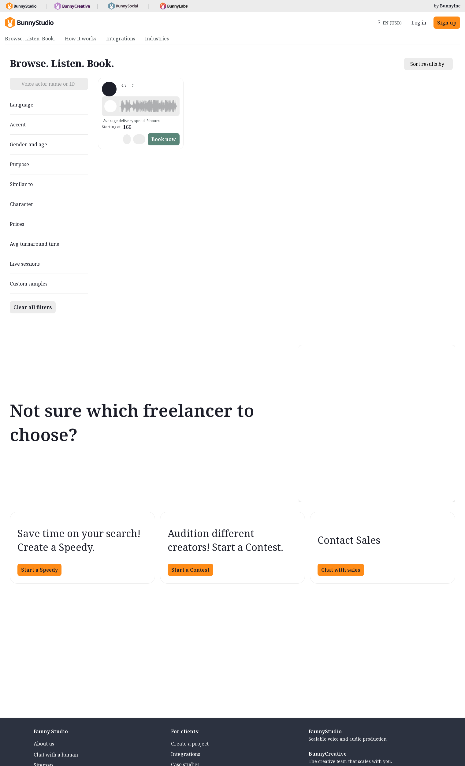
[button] (148, 106)
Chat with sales (340, 569)
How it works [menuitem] (80, 38)
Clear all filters (32, 307)
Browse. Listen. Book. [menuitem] (30, 38)
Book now (163, 139)
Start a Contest (190, 569)
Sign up (446, 22)
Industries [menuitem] (157, 38)
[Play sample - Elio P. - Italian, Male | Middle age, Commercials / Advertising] (110, 106)
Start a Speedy (39, 569)
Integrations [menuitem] (120, 38)
